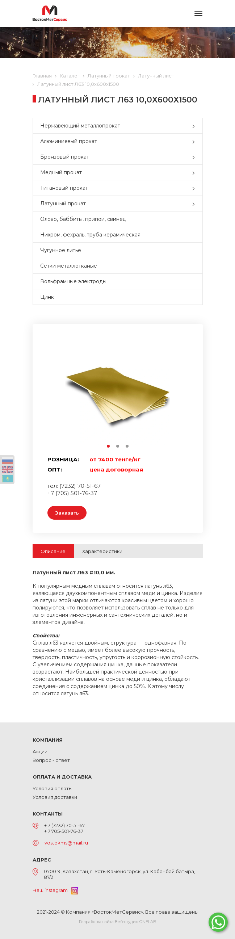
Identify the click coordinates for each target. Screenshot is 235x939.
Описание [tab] (53, 551)
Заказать (67, 513)
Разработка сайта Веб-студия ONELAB (117, 921)
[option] (117, 392)
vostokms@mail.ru (66, 843)
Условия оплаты (52, 788)
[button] (195, 125)
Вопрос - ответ (51, 760)
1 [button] (108, 446)
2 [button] (118, 446)
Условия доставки (55, 797)
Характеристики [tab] (102, 551)
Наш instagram (55, 890)
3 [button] (127, 446)
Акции (40, 751)
